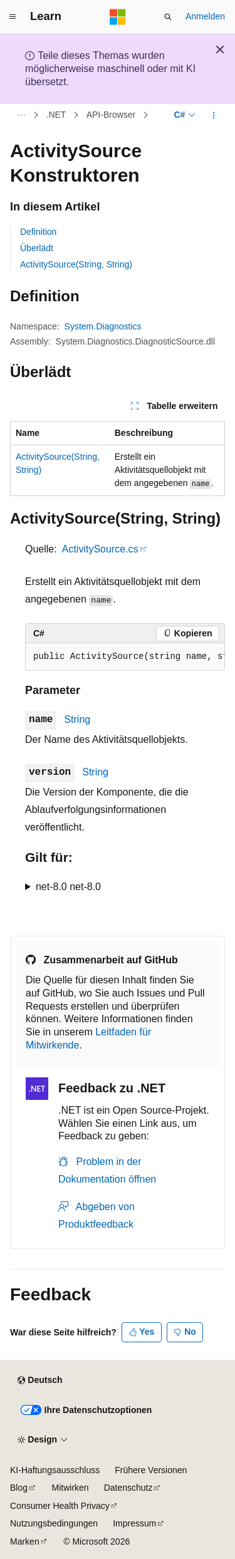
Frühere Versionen (151, 1470)
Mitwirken (70, 1488)
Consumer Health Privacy (60, 1506)
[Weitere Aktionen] (214, 115)
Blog (19, 1488)
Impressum (134, 1523)
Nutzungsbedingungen (54, 1523)
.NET (56, 115)
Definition (38, 232)
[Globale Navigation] (12, 17)
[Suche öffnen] (167, 17)
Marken (24, 1541)
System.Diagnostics (103, 326)
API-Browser (111, 115)
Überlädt (36, 248)
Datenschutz (128, 1488)
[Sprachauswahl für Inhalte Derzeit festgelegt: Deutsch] (40, 1380)
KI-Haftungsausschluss (55, 1470)
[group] (125, 657)
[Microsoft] (118, 17)
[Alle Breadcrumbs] (21, 115)
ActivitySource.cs (100, 549)
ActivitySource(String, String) (76, 264)
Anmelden (205, 16)
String (77, 719)
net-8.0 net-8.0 (68, 886)
